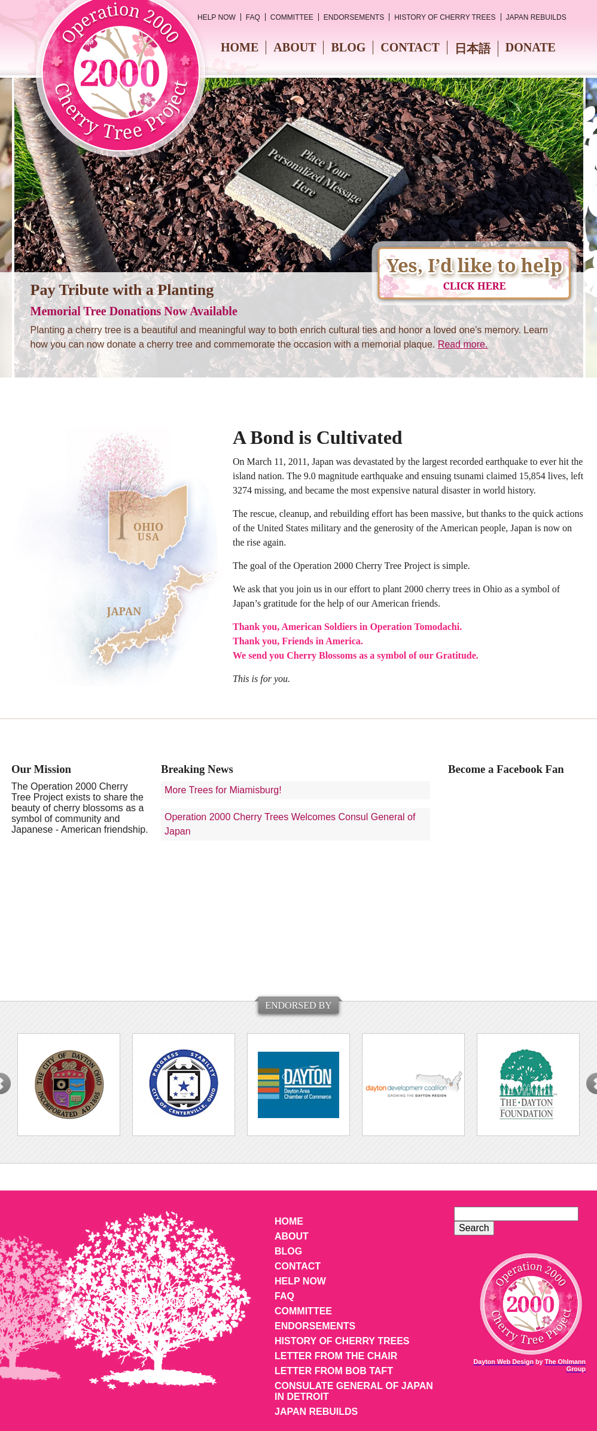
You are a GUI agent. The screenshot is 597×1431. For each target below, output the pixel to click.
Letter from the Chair (336, 1356)
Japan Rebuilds (536, 17)
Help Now (216, 17)
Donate (530, 47)
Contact (410, 47)
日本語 (473, 48)
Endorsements (354, 17)
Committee (291, 17)
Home (239, 47)
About (294, 47)
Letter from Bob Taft (334, 1371)
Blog (348, 47)
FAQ (253, 17)
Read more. (463, 344)
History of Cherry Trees (444, 17)
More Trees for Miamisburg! (223, 790)
